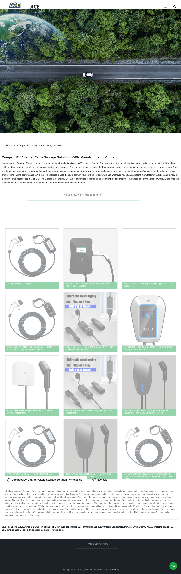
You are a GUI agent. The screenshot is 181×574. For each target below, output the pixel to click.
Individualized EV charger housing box (45, 530)
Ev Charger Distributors (111, 527)
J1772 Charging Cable (88, 527)
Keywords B (26, 527)
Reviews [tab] (99, 480)
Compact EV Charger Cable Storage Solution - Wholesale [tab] (44, 480)
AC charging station (159, 527)
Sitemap (115, 569)
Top (173, 565)
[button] (165, 7)
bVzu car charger (69, 527)
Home (9, 145)
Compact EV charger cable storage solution (39, 145)
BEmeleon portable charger (46, 527)
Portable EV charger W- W (136, 527)
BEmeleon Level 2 (10, 527)
